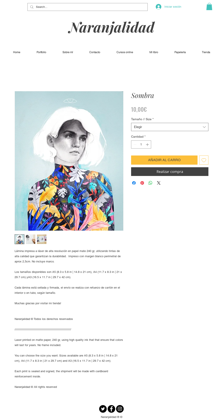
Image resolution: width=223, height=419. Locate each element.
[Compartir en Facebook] (134, 183)
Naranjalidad (111, 26)
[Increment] (147, 144)
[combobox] (169, 127)
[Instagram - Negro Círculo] (120, 409)
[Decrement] (134, 144)
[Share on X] (158, 183)
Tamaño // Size (142, 119)
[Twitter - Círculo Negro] (103, 409)
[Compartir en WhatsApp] (150, 183)
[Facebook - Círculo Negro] (111, 409)
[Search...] (87, 7)
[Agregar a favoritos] (203, 160)
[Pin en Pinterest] (142, 183)
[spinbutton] (141, 144)
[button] (209, 6)
